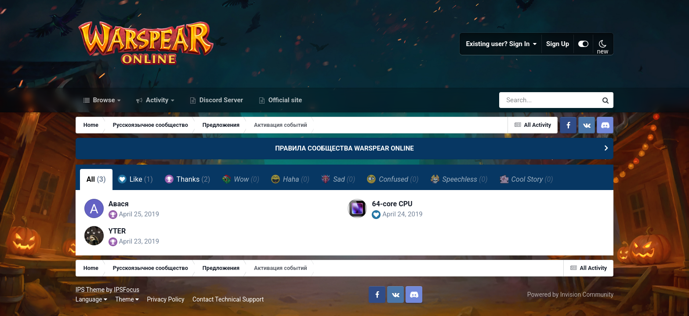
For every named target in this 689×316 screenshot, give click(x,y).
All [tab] (96, 179)
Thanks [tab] (187, 179)
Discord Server (220, 100)
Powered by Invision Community (570, 294)
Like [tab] (135, 179)
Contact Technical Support (228, 299)
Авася (119, 204)
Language (91, 299)
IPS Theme (90, 289)
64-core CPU (392, 204)
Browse (104, 100)
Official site (284, 100)
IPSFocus (126, 289)
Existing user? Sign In (501, 44)
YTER (117, 231)
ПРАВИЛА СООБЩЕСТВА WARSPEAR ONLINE (344, 148)
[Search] (523, 100)
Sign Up (557, 44)
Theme (127, 299)
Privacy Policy (166, 299)
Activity (157, 100)
